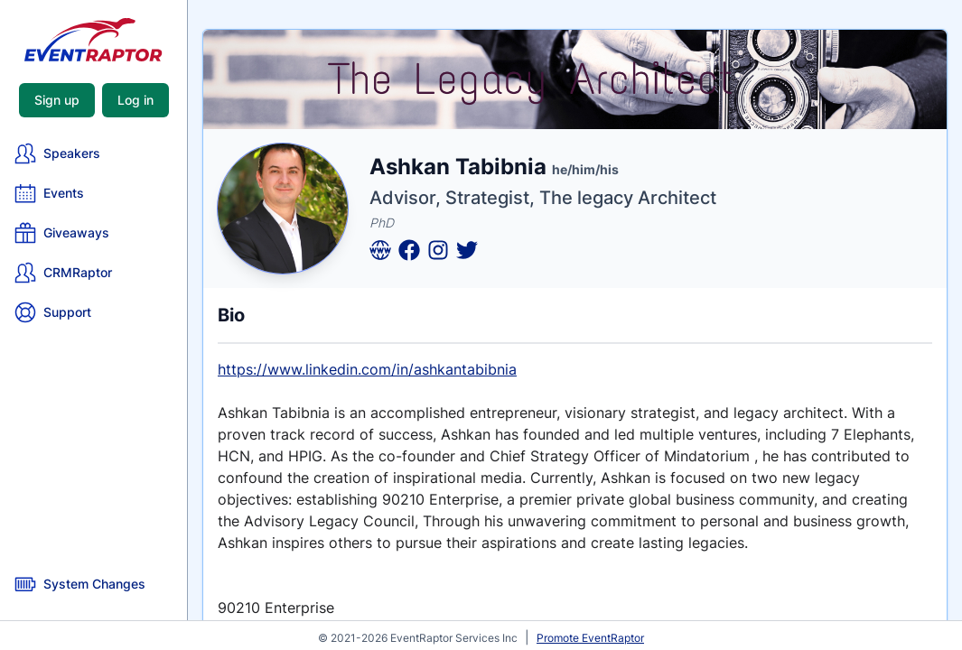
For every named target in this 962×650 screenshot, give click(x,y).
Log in (135, 99)
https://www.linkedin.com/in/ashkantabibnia (367, 369)
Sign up (56, 99)
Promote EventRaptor (590, 638)
